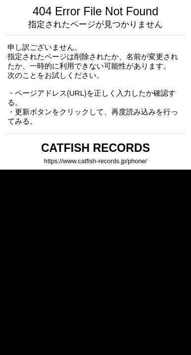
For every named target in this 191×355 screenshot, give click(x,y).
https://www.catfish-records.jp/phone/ (95, 161)
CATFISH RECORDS (95, 148)
